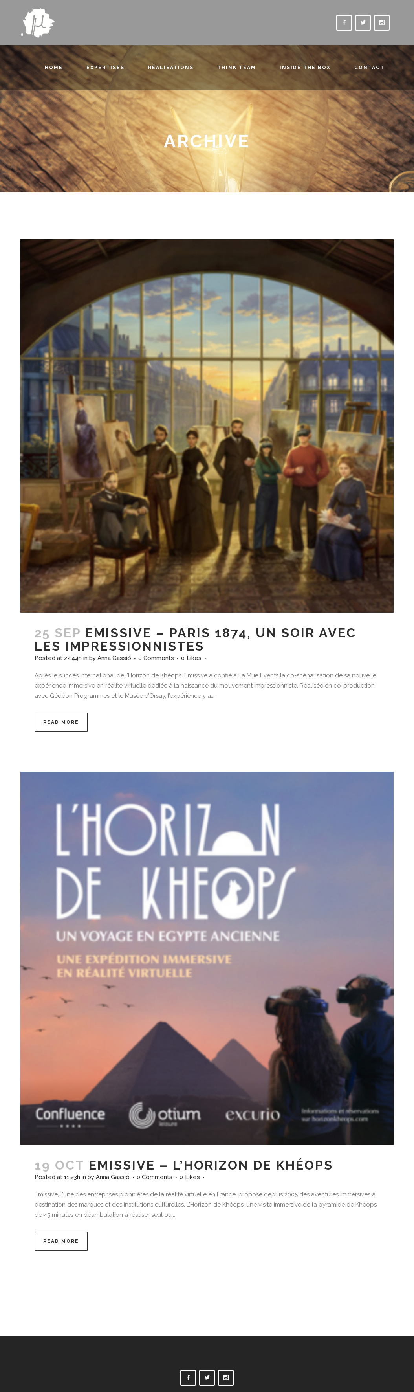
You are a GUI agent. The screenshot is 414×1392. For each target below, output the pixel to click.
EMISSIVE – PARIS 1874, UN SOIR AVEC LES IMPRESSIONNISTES (195, 639)
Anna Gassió (114, 658)
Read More (61, 722)
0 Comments (156, 658)
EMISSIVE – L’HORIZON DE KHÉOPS (211, 1165)
